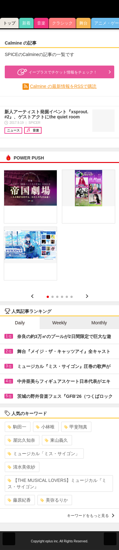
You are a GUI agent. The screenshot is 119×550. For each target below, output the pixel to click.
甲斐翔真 (75, 426)
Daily (20, 322)
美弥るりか (54, 500)
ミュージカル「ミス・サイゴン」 (44, 453)
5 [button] (67, 297)
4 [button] (62, 297)
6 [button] (71, 297)
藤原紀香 (19, 500)
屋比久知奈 (21, 440)
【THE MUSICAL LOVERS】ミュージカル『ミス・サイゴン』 (57, 483)
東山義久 (56, 440)
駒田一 (17, 426)
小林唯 (45, 426)
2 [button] (52, 297)
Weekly (59, 322)
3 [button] (57, 297)
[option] (59, 227)
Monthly (99, 322)
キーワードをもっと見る (90, 515)
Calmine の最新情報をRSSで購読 (63, 86)
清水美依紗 (21, 466)
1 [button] (48, 297)
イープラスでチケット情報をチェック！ (56, 72)
